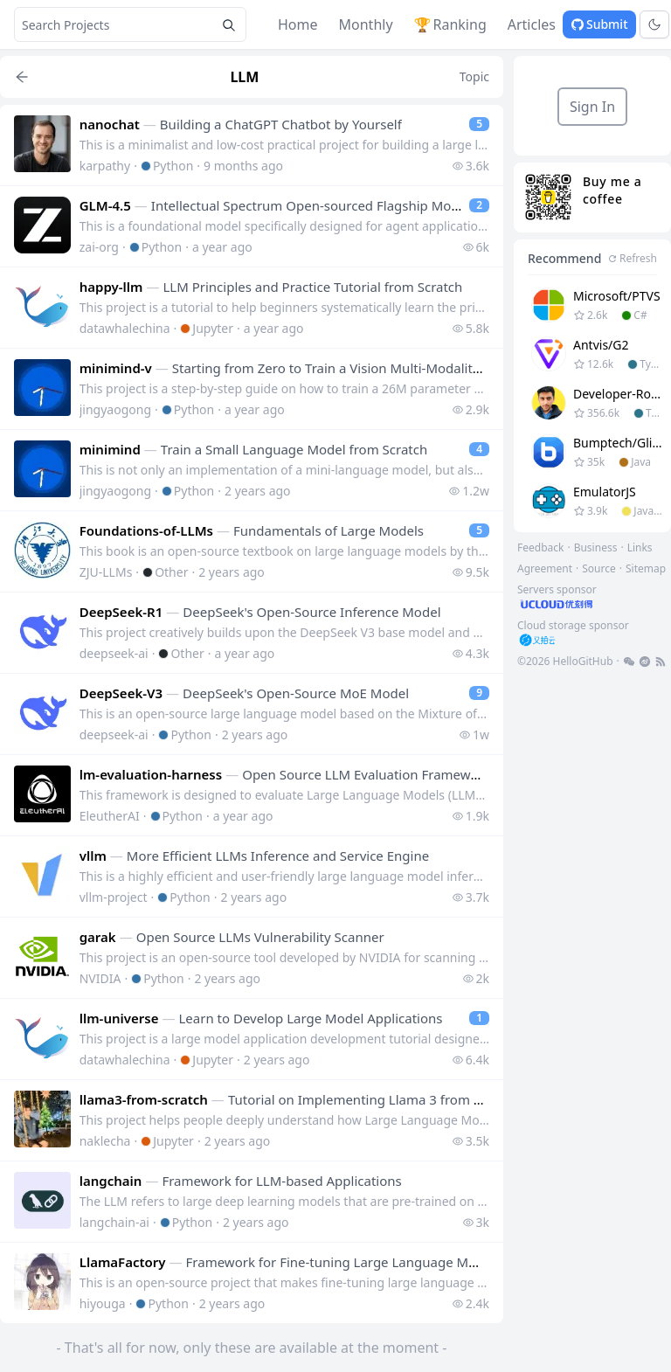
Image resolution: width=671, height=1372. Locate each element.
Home (298, 24)
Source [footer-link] (599, 568)
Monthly (366, 24)
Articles (532, 24)
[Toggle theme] (654, 24)
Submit (599, 24)
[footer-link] (592, 597)
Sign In (592, 106)
